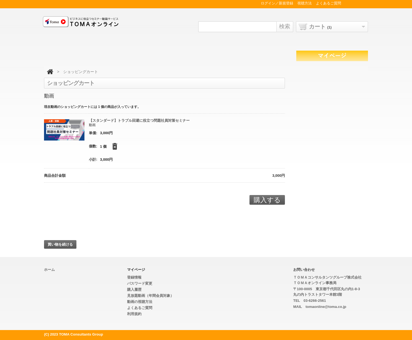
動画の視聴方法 (139, 302)
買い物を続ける (60, 244)
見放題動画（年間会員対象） (150, 296)
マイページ (136, 270)
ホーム (49, 270)
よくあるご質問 (139, 308)
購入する (267, 200)
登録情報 (134, 277)
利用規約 (134, 314)
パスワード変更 (139, 283)
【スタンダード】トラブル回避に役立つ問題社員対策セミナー (139, 120)
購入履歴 (134, 289)
